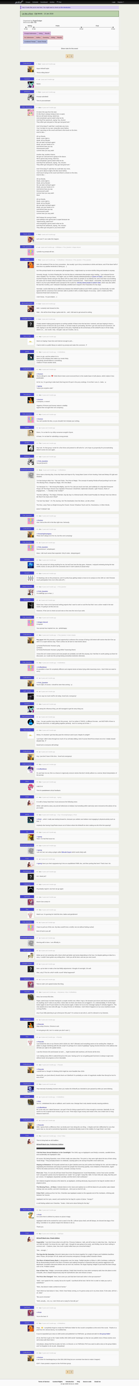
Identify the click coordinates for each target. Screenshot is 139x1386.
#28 (37, 662)
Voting (41, 33)
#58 (37, 1136)
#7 (37, 260)
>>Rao (66, 992)
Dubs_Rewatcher (27, 107)
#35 (37, 764)
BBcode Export (66, 852)
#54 (37, 1065)
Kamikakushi (27, 871)
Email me (98, 1381)
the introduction (65, 7)
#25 (37, 600)
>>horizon (39, 374)
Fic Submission (29, 37)
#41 (37, 859)
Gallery (38, 37)
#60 (37, 1233)
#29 (37, 678)
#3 (37, 92)
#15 (37, 428)
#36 (37, 782)
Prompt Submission (30, 33)
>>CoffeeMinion (60, 260)
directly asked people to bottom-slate (89, 282)
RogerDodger (37, 21)
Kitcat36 (27, 573)
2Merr (27, 781)
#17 (37, 456)
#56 (37, 1097)
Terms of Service (43, 1381)
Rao (27, 909)
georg (27, 351)
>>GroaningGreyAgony (43, 534)
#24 (37, 587)
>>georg (39, 386)
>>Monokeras (68, 260)
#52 (37, 1020)
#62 (37, 1323)
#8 (37, 304)
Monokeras (27, 394)
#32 (37, 717)
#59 (37, 1210)
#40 (37, 845)
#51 (37, 992)
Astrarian (27, 559)
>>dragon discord (76, 247)
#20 (37, 529)
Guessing (46, 37)
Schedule (35, 2)
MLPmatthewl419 (27, 303)
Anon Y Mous (27, 1209)
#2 (37, 79)
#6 (37, 247)
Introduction (70, 1381)
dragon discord (27, 586)
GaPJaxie (27, 896)
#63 (37, 1353)
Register (121, 2)
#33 (37, 730)
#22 (37, 560)
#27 (37, 635)
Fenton (27, 427)
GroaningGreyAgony (27, 469)
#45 (37, 910)
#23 (37, 573)
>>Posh (75, 815)
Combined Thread (30, 41)
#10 (37, 336)
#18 (37, 470)
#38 (37, 815)
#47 (37, 938)
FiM (35, 14)
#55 (37, 1084)
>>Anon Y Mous (61, 1136)
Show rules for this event (69, 48)
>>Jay (58, 815)
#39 (37, 832)
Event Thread (42, 41)
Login (113, 2)
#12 (37, 369)
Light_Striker (27, 691)
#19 (37, 516)
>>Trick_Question (66, 247)
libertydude (27, 600)
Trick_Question (27, 247)
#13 (37, 395)
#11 (37, 352)
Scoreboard (43, 2)
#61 (37, 1308)
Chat (59, 2)
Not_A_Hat (27, 336)
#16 (37, 443)
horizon (27, 259)
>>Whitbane (58, 247)
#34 (37, 752)
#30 (37, 691)
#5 (37, 234)
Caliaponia (27, 884)
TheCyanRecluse (27, 716)
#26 (37, 617)
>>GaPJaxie (60, 1233)
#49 (37, 964)
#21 (37, 542)
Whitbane (27, 91)
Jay (27, 832)
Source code (87, 1381)
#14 (37, 414)
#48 (37, 950)
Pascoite (27, 991)
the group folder (105, 1334)
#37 (37, 797)
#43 (37, 884)
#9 (37, 319)
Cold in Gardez (27, 764)
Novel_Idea (27, 234)
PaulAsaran (27, 1083)
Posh (27, 797)
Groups (28, 2)
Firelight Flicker (27, 318)
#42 (37, 871)
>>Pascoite (40, 1024)
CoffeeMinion (27, 63)
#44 (37, 897)
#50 (37, 979)
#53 (37, 1037)
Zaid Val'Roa (27, 950)
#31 (37, 704)
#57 (37, 1120)
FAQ (78, 1381)
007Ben (27, 443)
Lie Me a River (27, 14)
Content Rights (58, 1381)
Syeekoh (27, 79)
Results (47, 33)
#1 (37, 64)
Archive (52, 2)
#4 (37, 107)
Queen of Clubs (97, 276)
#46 (37, 922)
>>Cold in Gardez (71, 635)
